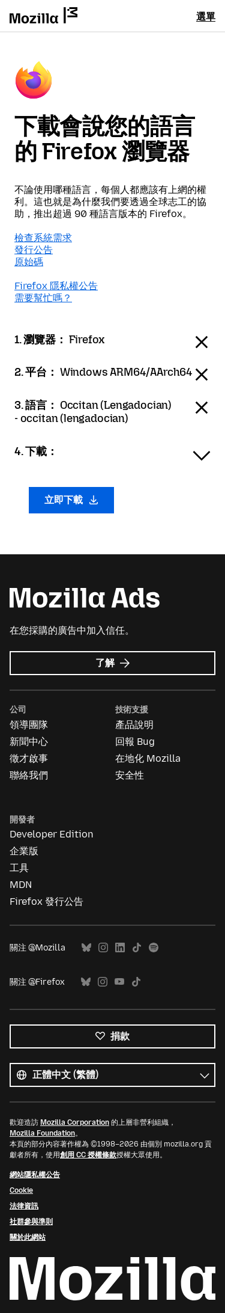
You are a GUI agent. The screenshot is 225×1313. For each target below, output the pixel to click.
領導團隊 (29, 724)
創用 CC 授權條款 (88, 1155)
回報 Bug (135, 741)
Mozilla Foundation (42, 1133)
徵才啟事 (29, 758)
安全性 (129, 775)
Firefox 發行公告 (46, 901)
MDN (21, 884)
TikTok (137, 947)
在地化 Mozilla (148, 758)
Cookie (21, 1190)
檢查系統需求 (43, 237)
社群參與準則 (31, 1221)
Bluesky (86, 947)
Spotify (153, 947)
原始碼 (28, 262)
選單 (205, 16)
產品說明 (134, 724)
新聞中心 (29, 741)
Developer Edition (52, 834)
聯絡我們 (29, 775)
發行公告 (33, 250)
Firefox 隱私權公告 (56, 286)
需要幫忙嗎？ (43, 298)
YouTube (119, 982)
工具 (19, 868)
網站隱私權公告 (35, 1175)
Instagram (103, 947)
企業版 (24, 851)
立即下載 (71, 500)
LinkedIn (120, 947)
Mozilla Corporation (74, 1122)
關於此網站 (28, 1237)
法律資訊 (24, 1206)
